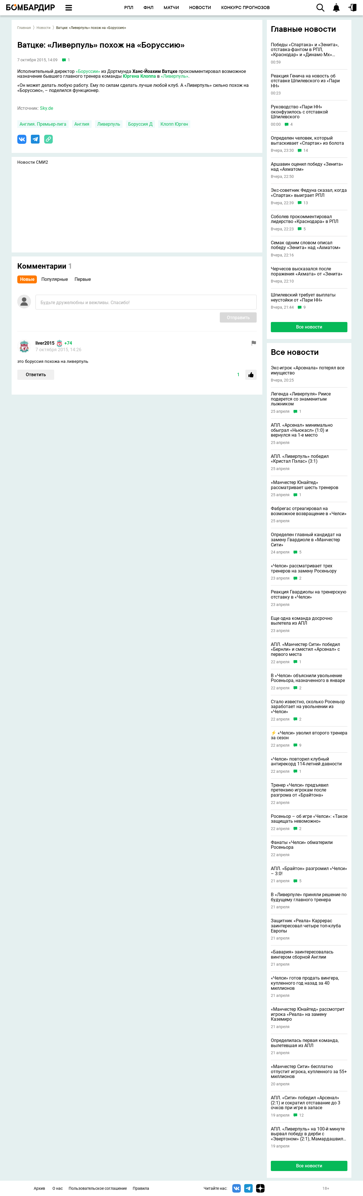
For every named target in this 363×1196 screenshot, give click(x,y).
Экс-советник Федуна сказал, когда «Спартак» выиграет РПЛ (309, 193)
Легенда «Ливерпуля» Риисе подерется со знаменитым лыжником (301, 399)
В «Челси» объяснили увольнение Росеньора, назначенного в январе (308, 678)
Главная (24, 28)
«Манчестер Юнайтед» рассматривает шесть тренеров (304, 485)
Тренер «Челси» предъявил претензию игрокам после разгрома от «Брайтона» (299, 790)
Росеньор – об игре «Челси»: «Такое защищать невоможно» (309, 819)
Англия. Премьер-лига (43, 124)
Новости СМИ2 (32, 162)
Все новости (309, 327)
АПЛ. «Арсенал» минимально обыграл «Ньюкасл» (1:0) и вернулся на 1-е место (302, 430)
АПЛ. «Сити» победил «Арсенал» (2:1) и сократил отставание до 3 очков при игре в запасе (305, 1102)
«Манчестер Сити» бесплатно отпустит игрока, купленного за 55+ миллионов (309, 1071)
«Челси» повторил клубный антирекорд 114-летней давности (306, 762)
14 (305, 150)
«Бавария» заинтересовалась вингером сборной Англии (302, 954)
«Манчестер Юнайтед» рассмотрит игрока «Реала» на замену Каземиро (308, 1014)
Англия (81, 124)
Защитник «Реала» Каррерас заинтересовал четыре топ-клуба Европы (306, 925)
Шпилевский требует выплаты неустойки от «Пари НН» (303, 297)
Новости (43, 28)
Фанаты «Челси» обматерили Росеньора (302, 845)
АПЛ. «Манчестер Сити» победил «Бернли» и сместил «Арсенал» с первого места (305, 649)
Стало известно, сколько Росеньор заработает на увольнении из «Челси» (308, 706)
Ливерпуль (108, 124)
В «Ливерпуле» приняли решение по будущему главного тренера (309, 897)
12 (301, 1115)
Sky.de (46, 108)
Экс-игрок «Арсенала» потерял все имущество (307, 370)
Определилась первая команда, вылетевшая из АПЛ (305, 1043)
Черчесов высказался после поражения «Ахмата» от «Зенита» (307, 271)
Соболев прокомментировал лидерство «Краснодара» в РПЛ (304, 219)
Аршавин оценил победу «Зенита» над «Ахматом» (307, 167)
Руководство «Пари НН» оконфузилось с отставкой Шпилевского (299, 111)
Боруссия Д (140, 124)
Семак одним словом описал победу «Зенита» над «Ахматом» (306, 245)
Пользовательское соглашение (98, 1188)
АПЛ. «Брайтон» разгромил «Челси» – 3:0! (309, 871)
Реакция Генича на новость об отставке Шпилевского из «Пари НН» (305, 81)
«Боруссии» (88, 71)
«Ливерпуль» (174, 76)
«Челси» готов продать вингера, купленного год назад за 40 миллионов (305, 983)
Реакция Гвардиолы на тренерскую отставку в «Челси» (308, 594)
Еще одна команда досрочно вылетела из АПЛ (301, 621)
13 (305, 203)
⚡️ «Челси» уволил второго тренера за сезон (309, 735)
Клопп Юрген (174, 124)
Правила (141, 1188)
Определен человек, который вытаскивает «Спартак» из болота (307, 141)
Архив (39, 1188)
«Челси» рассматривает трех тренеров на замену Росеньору (304, 568)
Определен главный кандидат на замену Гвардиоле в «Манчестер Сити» (306, 539)
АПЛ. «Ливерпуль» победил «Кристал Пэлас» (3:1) (300, 459)
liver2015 (44, 343)
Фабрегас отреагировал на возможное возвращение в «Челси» (309, 511)
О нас (57, 1188)
